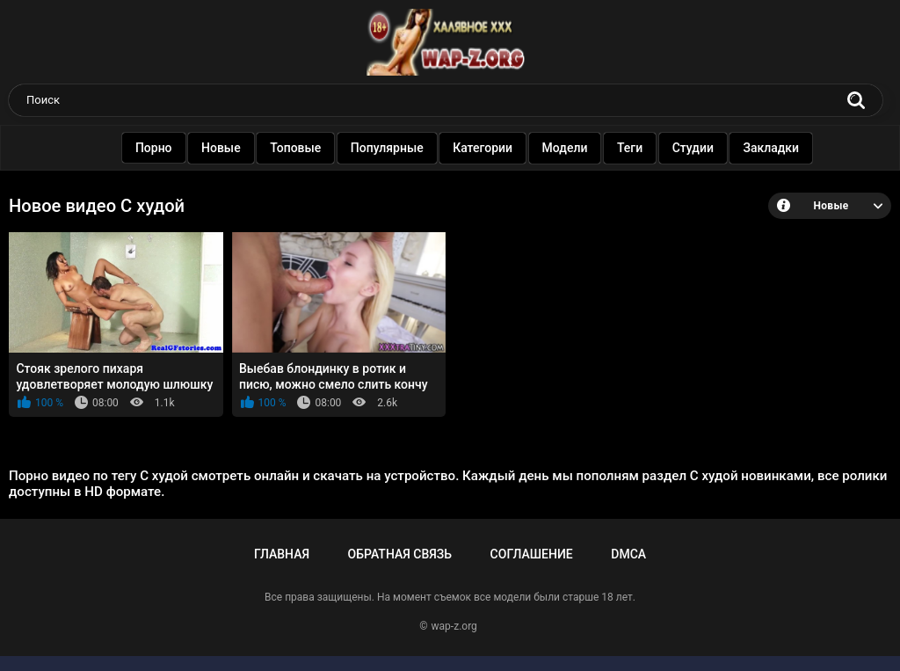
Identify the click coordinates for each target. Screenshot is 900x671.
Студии (693, 148)
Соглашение (531, 554)
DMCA (628, 554)
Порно (153, 148)
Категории (482, 148)
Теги (629, 148)
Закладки (772, 148)
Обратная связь (400, 554)
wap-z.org (454, 626)
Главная (281, 554)
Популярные (387, 148)
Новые (221, 148)
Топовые (295, 148)
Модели (565, 148)
